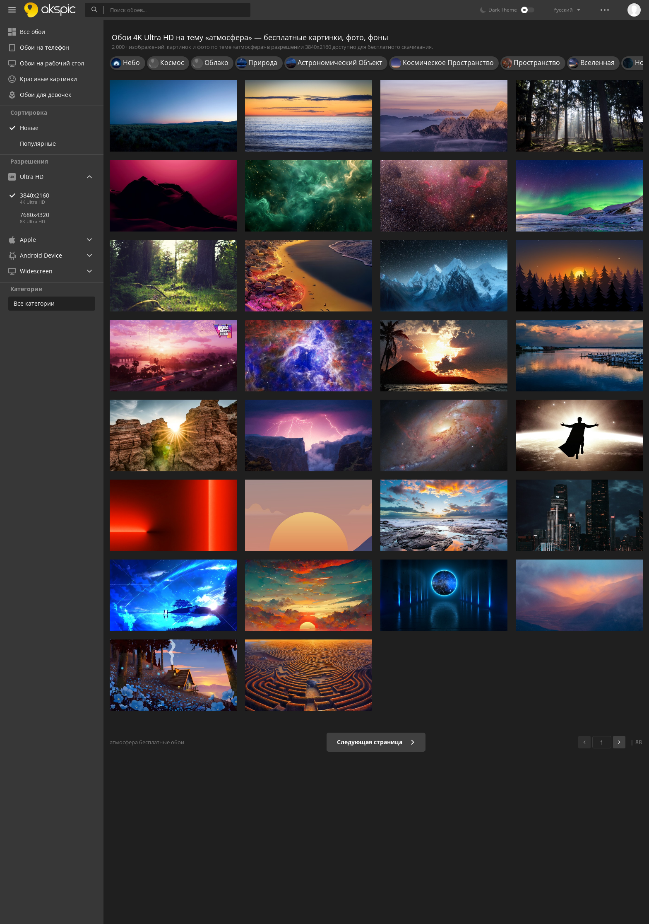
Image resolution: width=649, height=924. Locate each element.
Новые (29, 128)
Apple (22, 240)
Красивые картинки (42, 79)
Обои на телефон (38, 47)
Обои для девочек (39, 95)
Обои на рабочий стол (46, 63)
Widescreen (30, 271)
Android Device (35, 255)
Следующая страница (376, 742)
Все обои (26, 32)
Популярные (38, 143)
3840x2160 (61, 195)
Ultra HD (25, 177)
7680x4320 (34, 215)
